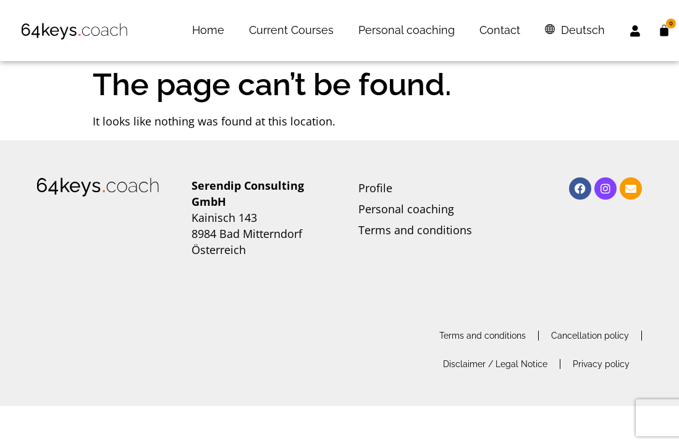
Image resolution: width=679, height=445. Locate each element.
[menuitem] (575, 30)
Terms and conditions (415, 229)
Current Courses (291, 29)
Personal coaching (406, 29)
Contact (499, 29)
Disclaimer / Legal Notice (495, 364)
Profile (375, 187)
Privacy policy (601, 364)
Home (208, 29)
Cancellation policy (590, 336)
